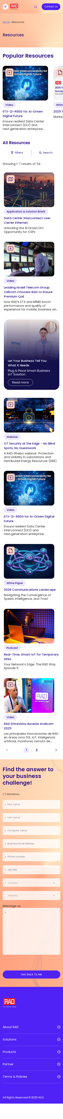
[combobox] (33, 883)
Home (6, 22)
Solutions (9, 1039)
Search (45, 153)
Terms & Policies (15, 1076)
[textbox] (14, 883)
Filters (16, 153)
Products (9, 1051)
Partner (8, 1064)
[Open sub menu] (58, 1027)
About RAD (10, 1027)
